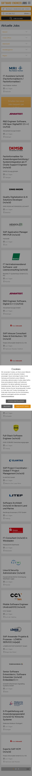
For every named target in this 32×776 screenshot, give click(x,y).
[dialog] (16, 388)
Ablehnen (6, 406)
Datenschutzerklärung (7, 396)
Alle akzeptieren (22, 406)
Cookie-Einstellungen (16, 401)
